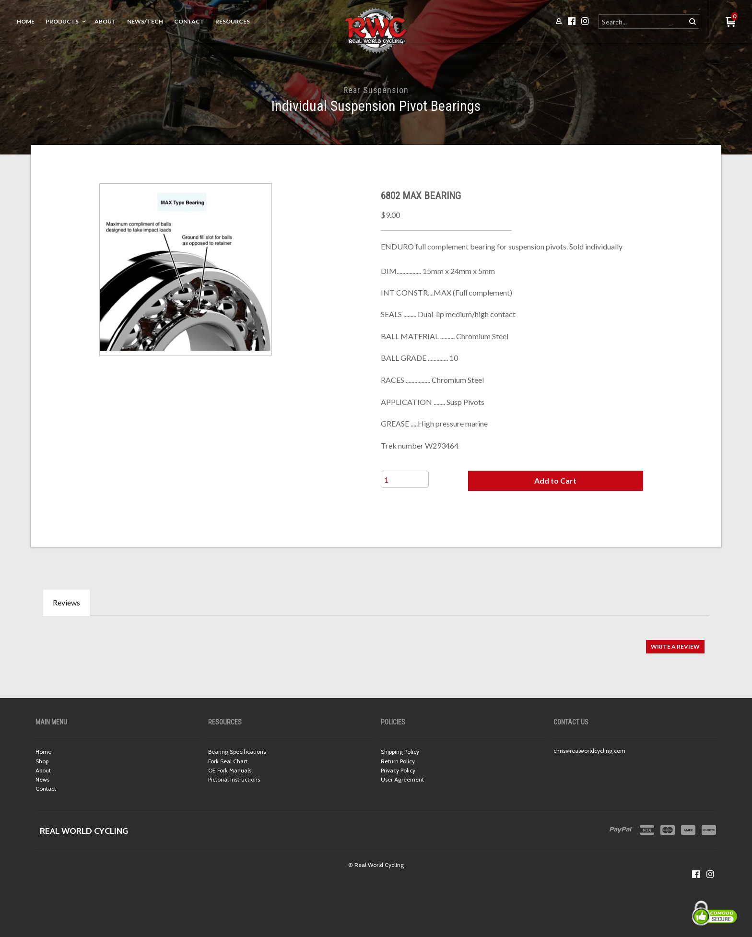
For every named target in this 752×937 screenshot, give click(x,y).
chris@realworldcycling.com (589, 750)
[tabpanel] (376, 642)
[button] (555, 481)
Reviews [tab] (66, 602)
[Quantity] (405, 479)
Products (62, 21)
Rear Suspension (376, 90)
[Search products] (643, 21)
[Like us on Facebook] (696, 874)
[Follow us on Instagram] (710, 874)
